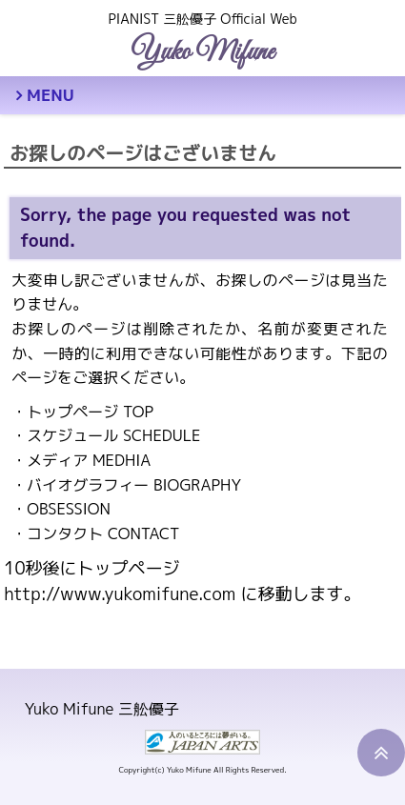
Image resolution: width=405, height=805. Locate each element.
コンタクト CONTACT (103, 533)
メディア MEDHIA (89, 460)
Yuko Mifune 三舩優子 (102, 708)
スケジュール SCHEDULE (113, 435)
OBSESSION (69, 508)
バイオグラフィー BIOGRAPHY (134, 484)
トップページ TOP (90, 411)
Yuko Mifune (202, 52)
